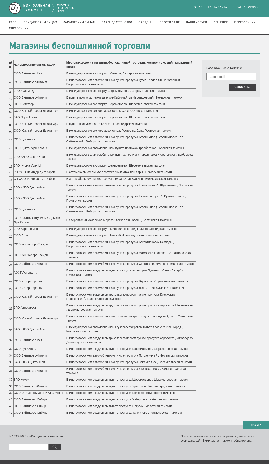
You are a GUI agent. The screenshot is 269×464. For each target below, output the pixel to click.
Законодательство (117, 22)
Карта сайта (217, 7)
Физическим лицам (79, 22)
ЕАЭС (12, 22)
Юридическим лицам (40, 22)
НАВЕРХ (256, 425)
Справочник (19, 28)
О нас (198, 7)
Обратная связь (245, 7)
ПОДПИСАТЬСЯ (243, 87)
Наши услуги (196, 22)
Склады (144, 22)
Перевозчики (245, 22)
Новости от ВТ (168, 22)
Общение (220, 22)
